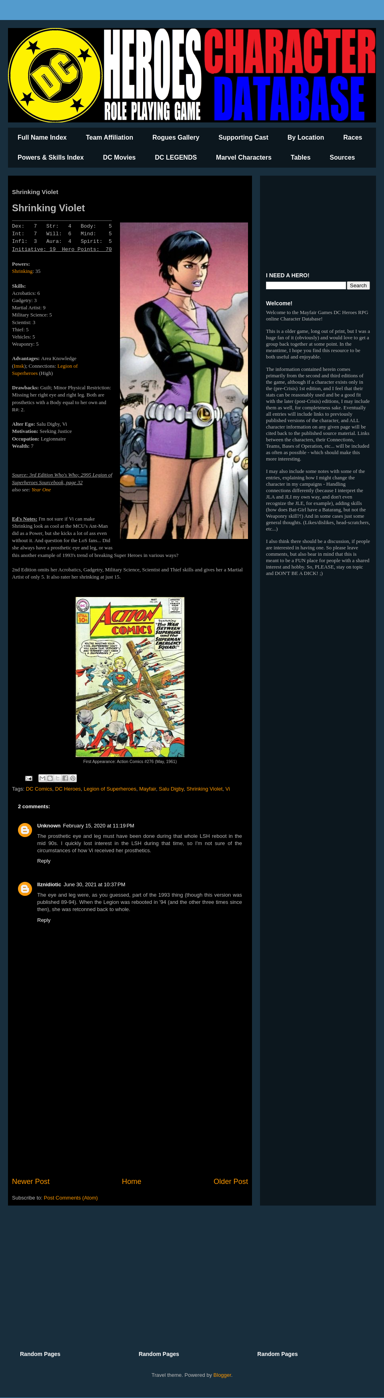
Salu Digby (171, 789)
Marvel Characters (244, 157)
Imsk (19, 366)
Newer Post (31, 1182)
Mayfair (147, 789)
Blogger (222, 1375)
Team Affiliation (109, 137)
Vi (228, 789)
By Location (306, 137)
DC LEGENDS (176, 157)
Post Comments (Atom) (71, 1198)
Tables (301, 157)
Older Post (231, 1182)
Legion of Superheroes (110, 789)
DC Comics (39, 789)
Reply (43, 861)
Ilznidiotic (49, 884)
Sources (342, 157)
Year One (41, 490)
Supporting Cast (243, 137)
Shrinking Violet (204, 789)
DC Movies (119, 157)
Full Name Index (42, 137)
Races (352, 137)
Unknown (49, 826)
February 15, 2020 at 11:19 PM (98, 826)
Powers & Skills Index (51, 157)
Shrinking (22, 271)
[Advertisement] (130, 1110)
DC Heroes (68, 789)
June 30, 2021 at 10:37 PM (94, 884)
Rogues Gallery (175, 137)
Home (132, 1182)
